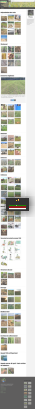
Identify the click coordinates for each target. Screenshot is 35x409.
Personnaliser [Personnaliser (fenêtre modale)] (17, 208)
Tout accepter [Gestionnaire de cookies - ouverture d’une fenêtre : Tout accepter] (17, 205)
